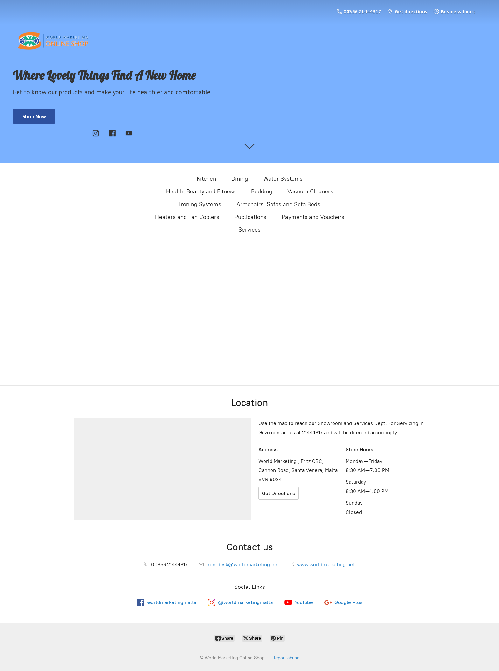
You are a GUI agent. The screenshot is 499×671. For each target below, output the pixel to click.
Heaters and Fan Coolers (187, 216)
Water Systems (283, 178)
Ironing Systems (200, 204)
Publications (250, 216)
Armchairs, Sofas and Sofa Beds (278, 204)
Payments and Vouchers (313, 216)
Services (249, 229)
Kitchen (206, 178)
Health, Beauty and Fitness (201, 191)
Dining (239, 178)
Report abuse (285, 657)
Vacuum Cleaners (310, 191)
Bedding (261, 191)
